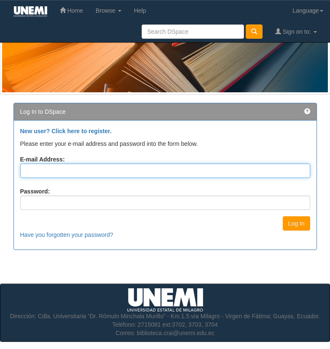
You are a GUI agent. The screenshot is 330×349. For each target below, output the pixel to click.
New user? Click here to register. (66, 131)
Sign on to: (296, 31)
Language (307, 10)
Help (140, 10)
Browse (108, 10)
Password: (35, 191)
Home (71, 10)
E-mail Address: (42, 159)
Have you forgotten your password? (66, 234)
